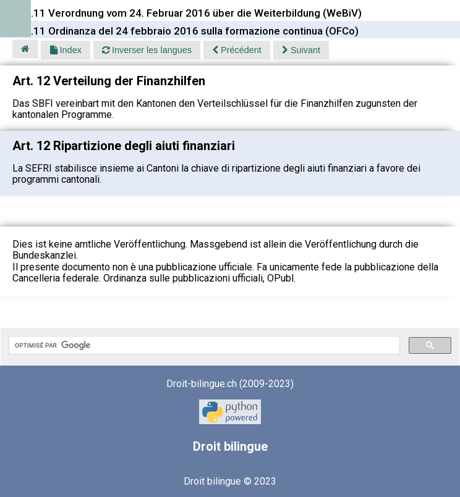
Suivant (301, 50)
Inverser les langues (147, 50)
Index (66, 50)
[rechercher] (203, 345)
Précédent (237, 50)
